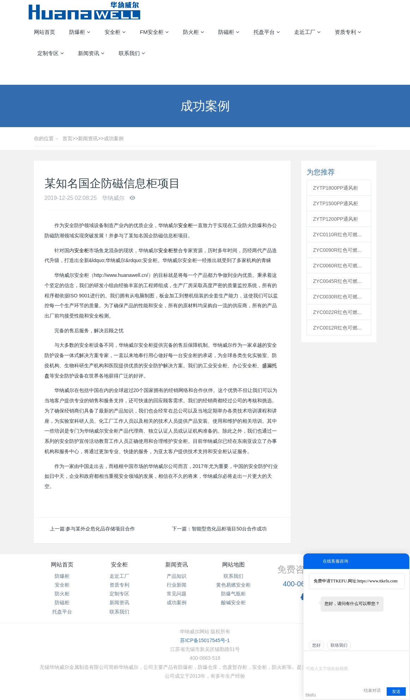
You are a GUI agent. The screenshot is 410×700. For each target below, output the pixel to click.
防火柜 (62, 594)
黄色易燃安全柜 (233, 585)
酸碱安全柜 (233, 602)
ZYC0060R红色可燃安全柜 (339, 265)
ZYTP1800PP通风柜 (335, 188)
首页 (67, 138)
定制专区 (119, 594)
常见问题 (176, 594)
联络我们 (339, 645)
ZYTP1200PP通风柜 (335, 219)
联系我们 (119, 612)
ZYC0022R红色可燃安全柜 (339, 312)
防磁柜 (62, 602)
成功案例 (114, 138)
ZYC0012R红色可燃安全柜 (339, 328)
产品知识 (176, 576)
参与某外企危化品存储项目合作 (100, 529)
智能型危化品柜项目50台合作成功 (229, 529)
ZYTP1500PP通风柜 (335, 203)
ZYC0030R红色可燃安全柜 (339, 296)
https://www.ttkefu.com (377, 581)
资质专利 (119, 585)
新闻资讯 (88, 138)
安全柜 (185, 225)
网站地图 (233, 565)
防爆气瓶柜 (233, 594)
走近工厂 (119, 576)
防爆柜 (62, 576)
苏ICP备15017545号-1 (205, 640)
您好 (316, 645)
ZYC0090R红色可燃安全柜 (339, 250)
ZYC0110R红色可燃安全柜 (339, 234)
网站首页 (44, 32)
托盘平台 (62, 612)
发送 (396, 691)
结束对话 (372, 690)
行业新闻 (176, 585)
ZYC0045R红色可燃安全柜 (339, 281)
